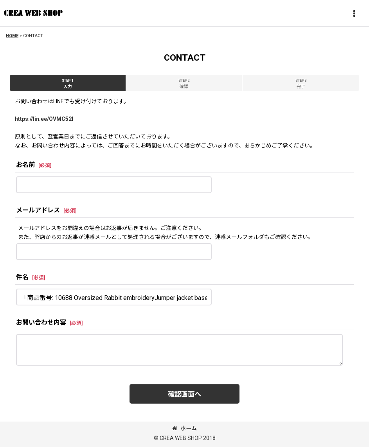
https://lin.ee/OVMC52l (44, 119)
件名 (22, 277)
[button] (354, 14)
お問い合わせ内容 (41, 322)
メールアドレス (38, 210)
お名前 (25, 165)
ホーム (184, 428)
